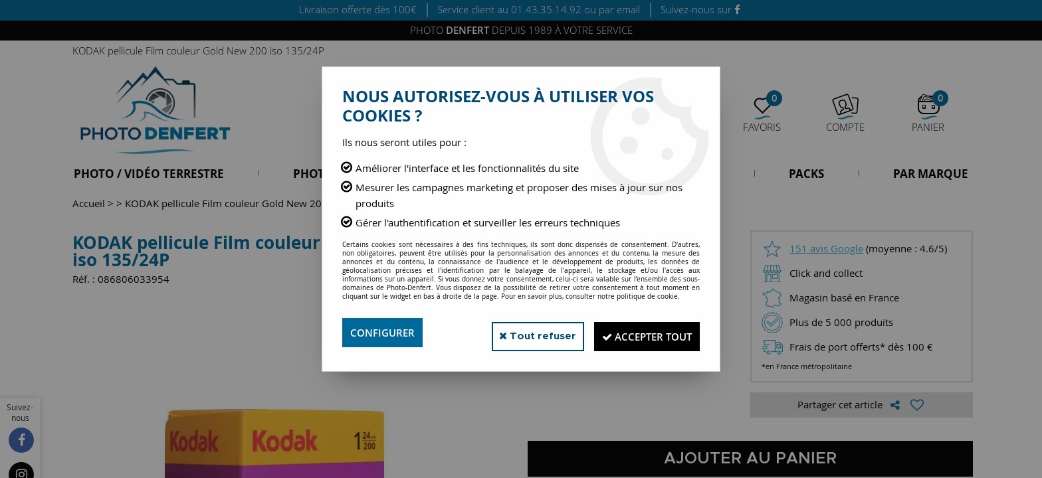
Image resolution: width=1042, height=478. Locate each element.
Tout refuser (520, 332)
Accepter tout (640, 332)
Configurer (384, 332)
